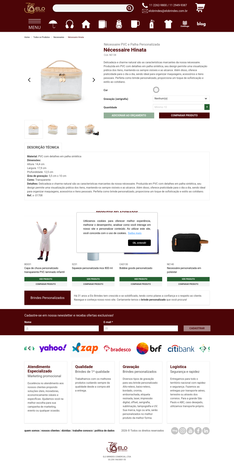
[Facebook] (198, 430)
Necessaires (58, 37)
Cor (106, 90)
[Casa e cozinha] (86, 24)
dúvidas (66, 430)
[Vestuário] (168, 24)
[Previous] (29, 79)
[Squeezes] (152, 24)
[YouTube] (190, 430)
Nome (27, 322)
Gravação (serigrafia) (116, 99)
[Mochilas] (119, 24)
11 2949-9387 (178, 5)
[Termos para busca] (93, 8)
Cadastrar (197, 328)
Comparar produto (184, 115)
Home (27, 37)
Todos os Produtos (41, 37)
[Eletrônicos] (69, 24)
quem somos (31, 430)
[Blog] (201, 24)
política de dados (104, 430)
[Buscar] (131, 8)
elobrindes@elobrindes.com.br (168, 11)
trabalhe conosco (83, 430)
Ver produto (45, 279)
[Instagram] (182, 430)
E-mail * (108, 322)
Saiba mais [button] (135, 233)
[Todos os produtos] (34, 24)
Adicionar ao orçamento (129, 115)
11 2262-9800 (158, 5)
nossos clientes (50, 430)
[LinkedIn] (206, 430)
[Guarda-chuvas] (53, 24)
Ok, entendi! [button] (139, 243)
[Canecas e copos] (135, 24)
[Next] (93, 79)
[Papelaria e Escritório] (102, 24)
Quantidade (110, 107)
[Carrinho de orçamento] (200, 8)
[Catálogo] (185, 24)
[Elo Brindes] (34, 8)
